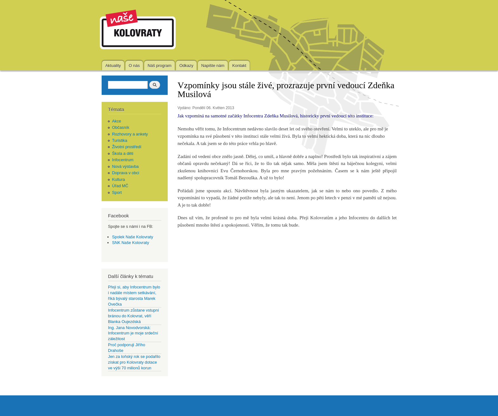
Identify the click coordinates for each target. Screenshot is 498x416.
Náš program (160, 65)
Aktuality (113, 65)
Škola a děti (122, 153)
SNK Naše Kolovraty (130, 242)
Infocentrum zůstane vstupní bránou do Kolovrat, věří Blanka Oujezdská (133, 316)
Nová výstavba (125, 166)
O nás (134, 65)
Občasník (120, 127)
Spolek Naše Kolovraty (132, 236)
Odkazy (186, 65)
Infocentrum (123, 159)
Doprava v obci (125, 172)
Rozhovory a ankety (130, 134)
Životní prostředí (126, 146)
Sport (117, 192)
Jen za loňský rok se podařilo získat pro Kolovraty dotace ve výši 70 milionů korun (134, 362)
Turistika (119, 140)
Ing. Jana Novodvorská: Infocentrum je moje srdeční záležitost (133, 333)
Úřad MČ (120, 185)
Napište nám (213, 65)
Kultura (118, 179)
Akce (116, 121)
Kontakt (239, 65)
